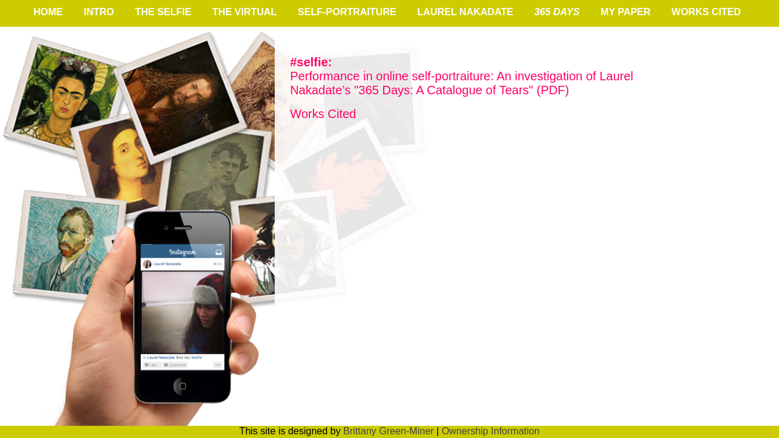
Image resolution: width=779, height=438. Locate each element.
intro (98, 12)
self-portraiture (347, 12)
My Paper (625, 12)
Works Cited (323, 113)
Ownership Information (491, 431)
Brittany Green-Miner (389, 431)
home (48, 12)
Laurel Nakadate (465, 12)
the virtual (245, 12)
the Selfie (163, 12)
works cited (706, 12)
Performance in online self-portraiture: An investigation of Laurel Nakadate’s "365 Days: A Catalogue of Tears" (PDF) (461, 76)
